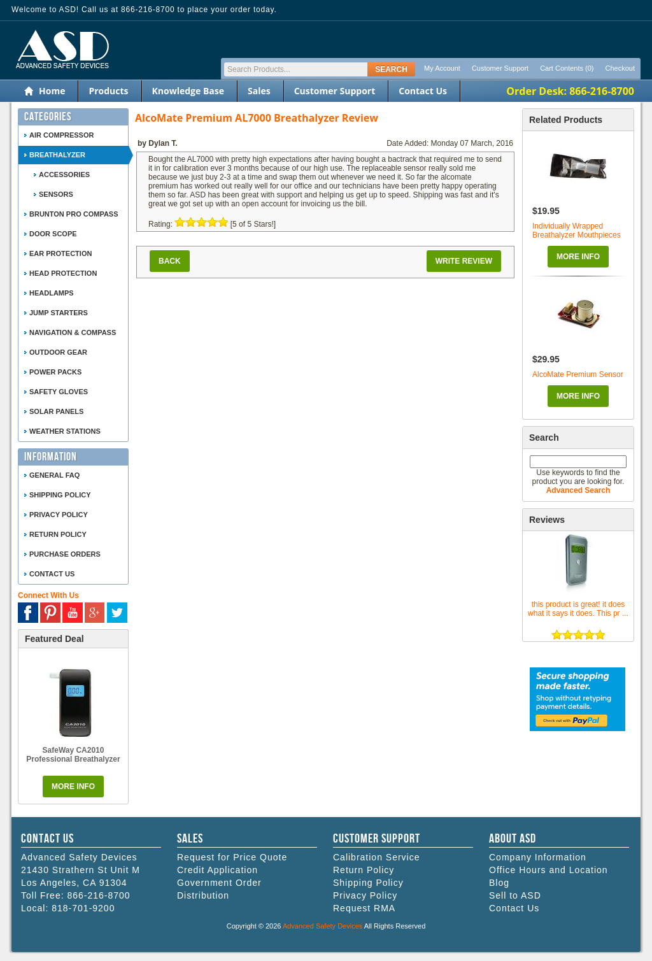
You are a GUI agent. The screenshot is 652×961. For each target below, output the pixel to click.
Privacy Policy (58, 514)
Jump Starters (58, 313)
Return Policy (58, 534)
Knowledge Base (188, 91)
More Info (578, 256)
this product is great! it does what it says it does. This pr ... (578, 609)
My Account (442, 68)
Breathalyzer (57, 155)
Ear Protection (60, 253)
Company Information (537, 857)
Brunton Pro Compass (73, 214)
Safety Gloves (58, 391)
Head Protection (63, 273)
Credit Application (217, 870)
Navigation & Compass (72, 332)
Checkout (620, 68)
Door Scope (53, 234)
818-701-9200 (83, 908)
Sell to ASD (515, 895)
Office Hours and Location (548, 870)
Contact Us (423, 91)
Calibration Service (376, 857)
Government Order (219, 883)
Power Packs (55, 372)
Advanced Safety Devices (322, 926)
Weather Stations (65, 431)
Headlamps (51, 293)
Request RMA (364, 908)
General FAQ (54, 475)
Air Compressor (61, 135)
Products (108, 91)
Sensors (56, 194)
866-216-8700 (98, 895)
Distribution (203, 895)
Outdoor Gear (58, 352)
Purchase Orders (65, 554)
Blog (499, 883)
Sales (259, 91)
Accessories (64, 174)
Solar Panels (56, 411)
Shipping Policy (60, 495)
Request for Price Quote (232, 857)
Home (52, 91)
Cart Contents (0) (566, 68)
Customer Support (500, 68)
